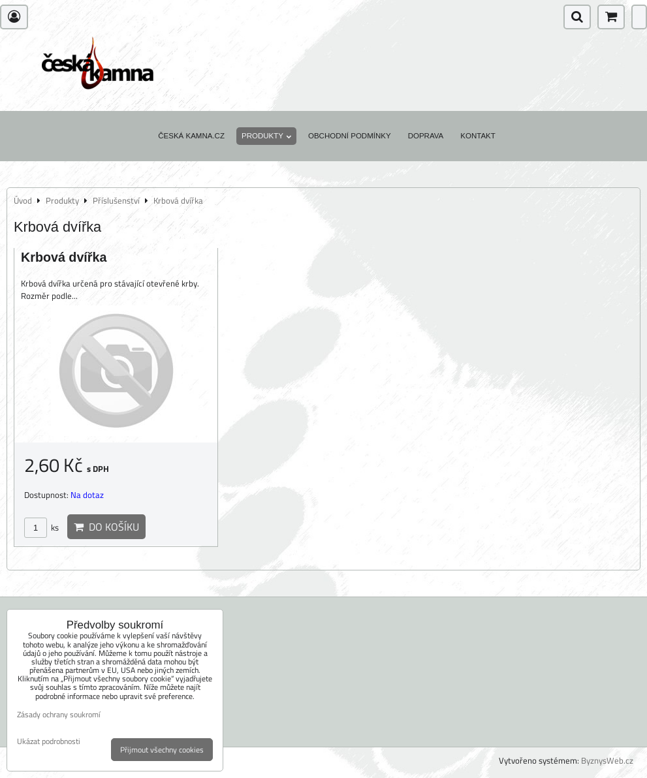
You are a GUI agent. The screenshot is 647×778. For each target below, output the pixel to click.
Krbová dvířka (63, 257)
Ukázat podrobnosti (48, 741)
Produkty (266, 136)
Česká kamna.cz (191, 136)
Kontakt (478, 136)
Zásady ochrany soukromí (59, 714)
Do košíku (106, 527)
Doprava (426, 136)
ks (41, 527)
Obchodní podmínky (349, 136)
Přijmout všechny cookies (162, 749)
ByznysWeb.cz (607, 760)
